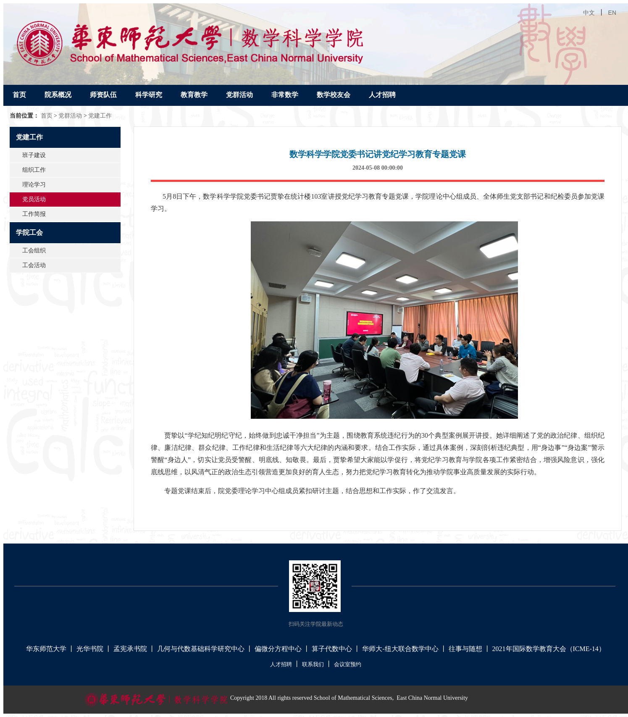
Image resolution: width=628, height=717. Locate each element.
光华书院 (89, 648)
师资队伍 (103, 94)
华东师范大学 (46, 648)
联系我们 (313, 664)
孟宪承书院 (130, 648)
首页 (19, 94)
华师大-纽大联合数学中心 (400, 648)
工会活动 (34, 265)
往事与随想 (465, 648)
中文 (589, 12)
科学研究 (148, 94)
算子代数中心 (332, 648)
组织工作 (34, 170)
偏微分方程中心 (278, 648)
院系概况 (58, 94)
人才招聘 (382, 94)
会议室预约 (347, 664)
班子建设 (34, 155)
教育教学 (194, 94)
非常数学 (284, 94)
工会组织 (34, 250)
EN (612, 12)
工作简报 (34, 214)
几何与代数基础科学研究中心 (200, 648)
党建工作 (100, 116)
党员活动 (34, 199)
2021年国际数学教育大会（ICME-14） (548, 648)
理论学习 (34, 184)
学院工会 (29, 232)
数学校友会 (333, 94)
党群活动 (239, 94)
